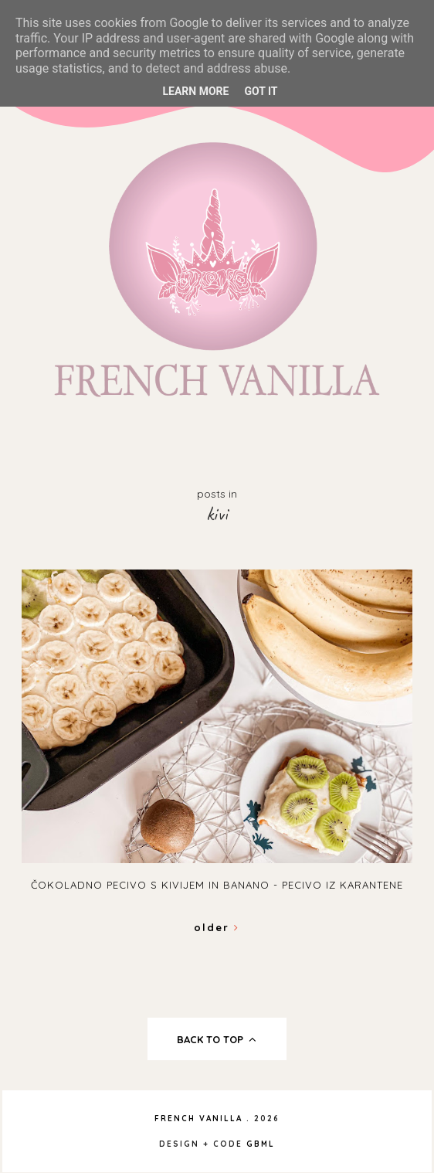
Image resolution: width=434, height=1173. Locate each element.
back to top (216, 1039)
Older (216, 927)
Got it (260, 91)
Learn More (195, 91)
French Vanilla (198, 1119)
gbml (260, 1144)
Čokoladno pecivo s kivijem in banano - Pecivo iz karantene (217, 885)
